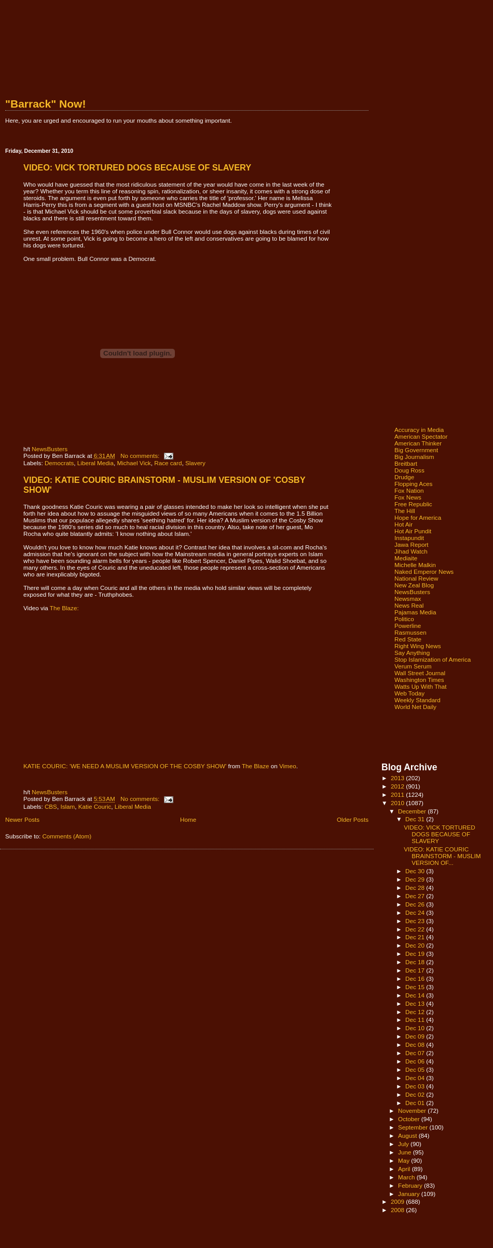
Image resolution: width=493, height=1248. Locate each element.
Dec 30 (415, 871)
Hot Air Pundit (412, 531)
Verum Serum (412, 666)
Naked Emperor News (424, 571)
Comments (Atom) (66, 836)
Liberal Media (95, 462)
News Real (408, 605)
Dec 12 (415, 1011)
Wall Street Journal (419, 672)
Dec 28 (415, 887)
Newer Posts (22, 819)
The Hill (404, 510)
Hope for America (417, 517)
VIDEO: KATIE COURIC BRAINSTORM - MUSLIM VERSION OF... (442, 856)
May (404, 1160)
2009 (398, 1201)
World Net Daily (415, 706)
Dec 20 (415, 945)
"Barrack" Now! (45, 104)
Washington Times (419, 679)
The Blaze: (64, 608)
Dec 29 (415, 879)
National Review (416, 578)
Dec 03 (415, 1086)
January (409, 1193)
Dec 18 (415, 961)
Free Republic (413, 504)
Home (188, 819)
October (409, 1118)
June (405, 1152)
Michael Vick (133, 462)
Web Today (409, 693)
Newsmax (407, 598)
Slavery (195, 462)
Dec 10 (415, 1027)
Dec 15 (415, 986)
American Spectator (421, 436)
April (405, 1168)
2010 (398, 802)
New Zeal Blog (414, 585)
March (407, 1177)
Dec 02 (415, 1094)
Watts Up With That (420, 686)
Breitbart (405, 463)
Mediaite (405, 558)
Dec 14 (415, 995)
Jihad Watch (411, 551)
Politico (404, 618)
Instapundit (409, 537)
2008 (398, 1209)
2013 (398, 777)
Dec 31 (415, 819)
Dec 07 (415, 1052)
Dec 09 (415, 1036)
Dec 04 (415, 1077)
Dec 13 (415, 1003)
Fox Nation (408, 490)
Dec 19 (415, 953)
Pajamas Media (415, 612)
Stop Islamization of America (432, 659)
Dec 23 (415, 920)
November (413, 1110)
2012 (398, 786)
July (404, 1143)
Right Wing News (417, 645)
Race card (168, 462)
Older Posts (352, 819)
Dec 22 (415, 929)
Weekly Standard (417, 700)
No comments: (140, 455)
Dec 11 (415, 1019)
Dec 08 (415, 1044)
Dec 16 (415, 978)
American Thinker (418, 443)
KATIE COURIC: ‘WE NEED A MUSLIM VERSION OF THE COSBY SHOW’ (124, 766)
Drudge (404, 477)
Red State (407, 639)
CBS (51, 806)
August (408, 1135)
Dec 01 (415, 1102)
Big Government (416, 449)
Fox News (407, 497)
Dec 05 (415, 1069)
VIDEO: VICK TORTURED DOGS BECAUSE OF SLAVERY (137, 167)
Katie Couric (95, 806)
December (413, 811)
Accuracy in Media (419, 429)
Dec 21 (415, 937)
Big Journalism (414, 456)
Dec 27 (415, 895)
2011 (398, 794)
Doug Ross (409, 470)
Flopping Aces (413, 483)
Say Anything (412, 652)
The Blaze (255, 766)
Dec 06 (415, 1061)
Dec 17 (415, 970)
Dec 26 (415, 904)
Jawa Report (411, 544)
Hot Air (403, 524)
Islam (67, 806)
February (411, 1185)
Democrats (59, 462)
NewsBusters (49, 448)
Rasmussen (410, 632)
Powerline (407, 625)
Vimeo (287, 766)
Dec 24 (415, 912)
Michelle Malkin (415, 564)
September (413, 1127)
